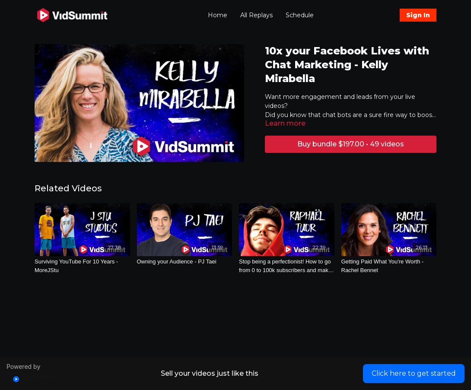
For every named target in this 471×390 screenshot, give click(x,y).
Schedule (300, 15)
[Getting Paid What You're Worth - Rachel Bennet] (389, 265)
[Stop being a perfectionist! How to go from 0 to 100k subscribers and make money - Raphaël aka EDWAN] (286, 265)
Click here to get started (414, 373)
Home (217, 15)
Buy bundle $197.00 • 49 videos (350, 144)
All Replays (256, 15)
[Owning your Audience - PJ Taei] (184, 261)
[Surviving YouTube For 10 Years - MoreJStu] (82, 265)
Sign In (418, 15)
